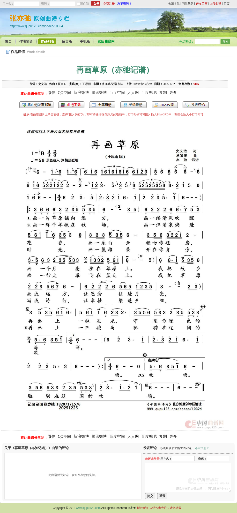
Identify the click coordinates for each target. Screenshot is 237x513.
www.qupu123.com (88, 508)
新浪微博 (81, 93)
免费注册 (109, 3)
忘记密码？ (124, 3)
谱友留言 (201, 3)
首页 (227, 3)
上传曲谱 (215, 3)
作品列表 (47, 41)
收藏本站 (174, 3)
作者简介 (26, 41)
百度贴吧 (149, 93)
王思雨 (86, 84)
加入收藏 (165, 104)
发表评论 (196, 104)
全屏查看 (102, 104)
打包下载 (71, 104)
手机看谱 (133, 104)
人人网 (133, 93)
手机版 (85, 41)
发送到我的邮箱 (36, 104)
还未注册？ (202, 448)
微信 (51, 93)
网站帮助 (187, 3)
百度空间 (117, 93)
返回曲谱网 (106, 41)
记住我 (84, 3)
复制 (163, 93)
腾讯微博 (99, 93)
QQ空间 (64, 93)
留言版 (67, 41)
